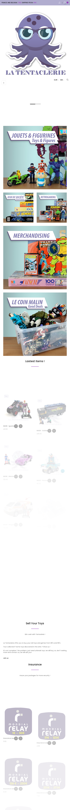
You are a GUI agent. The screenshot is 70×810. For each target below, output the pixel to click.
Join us (5, 658)
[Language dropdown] (61, 80)
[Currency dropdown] (55, 80)
